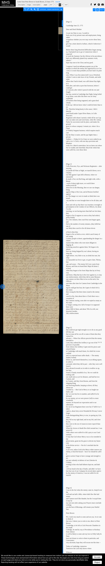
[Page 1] (69, 22)
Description (21, 5)
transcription (37, 5)
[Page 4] (69, 488)
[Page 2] (69, 164)
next (66, 5)
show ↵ (102, 9)
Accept (97, 557)
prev (51, 5)
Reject (97, 562)
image (29, 5)
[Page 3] (69, 327)
